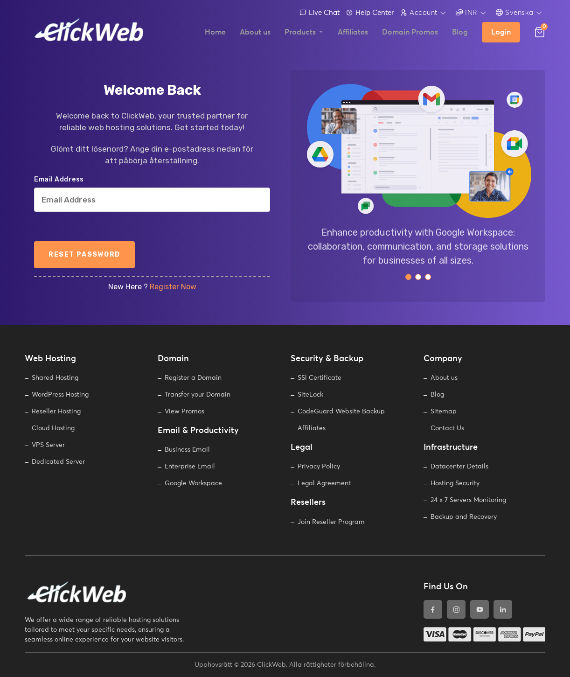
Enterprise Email (190, 466)
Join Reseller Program (331, 522)
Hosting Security (455, 483)
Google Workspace (193, 483)
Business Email (187, 450)
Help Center (370, 12)
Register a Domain (193, 378)
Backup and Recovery (464, 517)
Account (419, 12)
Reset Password (84, 254)
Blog (437, 394)
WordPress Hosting (60, 394)
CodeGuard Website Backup (341, 411)
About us (444, 378)
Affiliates (312, 428)
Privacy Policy (319, 466)
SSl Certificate (319, 378)
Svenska (515, 12)
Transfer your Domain (197, 394)
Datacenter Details (459, 466)
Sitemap (444, 411)
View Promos (184, 411)
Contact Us (447, 428)
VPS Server (48, 445)
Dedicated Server (58, 462)
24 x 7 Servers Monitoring (468, 500)
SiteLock (310, 394)
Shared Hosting (55, 378)
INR (467, 12)
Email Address (59, 179)
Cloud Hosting (53, 428)
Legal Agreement (324, 483)
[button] (408, 277)
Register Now (173, 286)
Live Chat (319, 12)
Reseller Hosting (56, 411)
